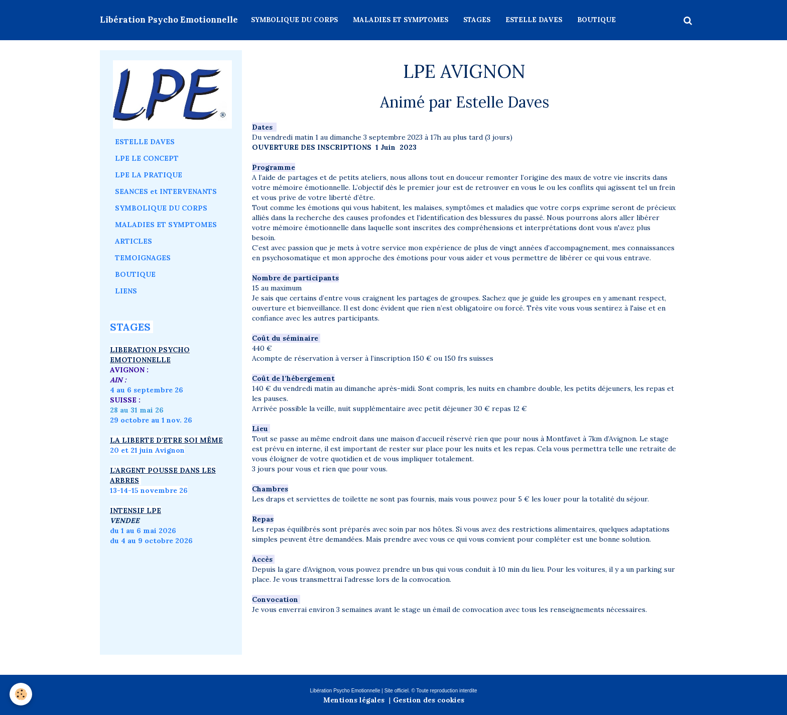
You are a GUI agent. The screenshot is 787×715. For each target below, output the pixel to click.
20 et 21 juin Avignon (147, 450)
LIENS (126, 290)
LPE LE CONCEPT (147, 158)
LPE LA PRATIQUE (148, 174)
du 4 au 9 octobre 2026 (151, 540)
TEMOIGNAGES (143, 257)
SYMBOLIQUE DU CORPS (294, 20)
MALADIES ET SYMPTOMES (400, 20)
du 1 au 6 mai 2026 (144, 530)
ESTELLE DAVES (533, 20)
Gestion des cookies (428, 699)
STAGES (476, 20)
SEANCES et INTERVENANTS (166, 191)
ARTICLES (133, 241)
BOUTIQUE (596, 20)
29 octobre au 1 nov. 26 (151, 420)
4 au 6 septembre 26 (146, 389)
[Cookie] (21, 694)
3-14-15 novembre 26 (150, 490)
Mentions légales (353, 699)
